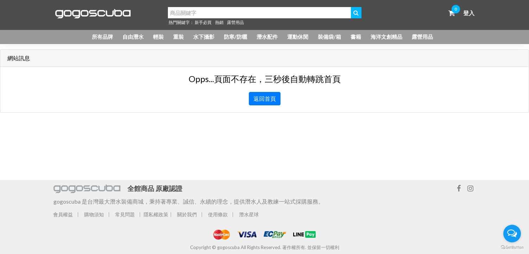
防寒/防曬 (235, 36)
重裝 (178, 36)
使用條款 (218, 214)
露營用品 (235, 22)
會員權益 (63, 214)
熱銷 (219, 22)
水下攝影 (203, 36)
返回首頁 (264, 98)
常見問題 (125, 214)
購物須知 (94, 214)
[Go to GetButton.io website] (512, 247)
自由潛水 (133, 36)
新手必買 (203, 22)
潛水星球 (249, 214)
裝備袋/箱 (329, 36)
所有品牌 (102, 36)
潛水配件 (267, 36)
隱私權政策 (156, 214)
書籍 (356, 36)
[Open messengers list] (512, 233)
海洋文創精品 (386, 36)
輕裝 (158, 36)
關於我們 (187, 214)
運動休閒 (297, 36)
